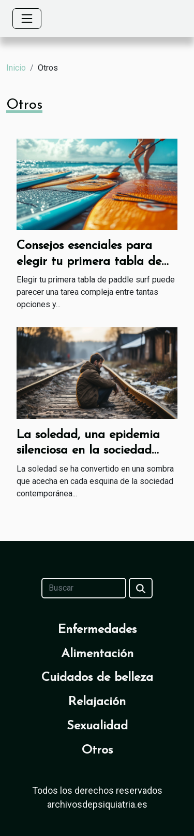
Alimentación (97, 654)
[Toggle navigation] (26, 18)
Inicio (16, 68)
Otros (97, 750)
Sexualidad (97, 726)
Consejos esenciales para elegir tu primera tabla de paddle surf (89, 261)
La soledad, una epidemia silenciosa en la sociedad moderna (88, 451)
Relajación (97, 702)
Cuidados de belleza (97, 678)
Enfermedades (97, 630)
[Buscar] (83, 588)
